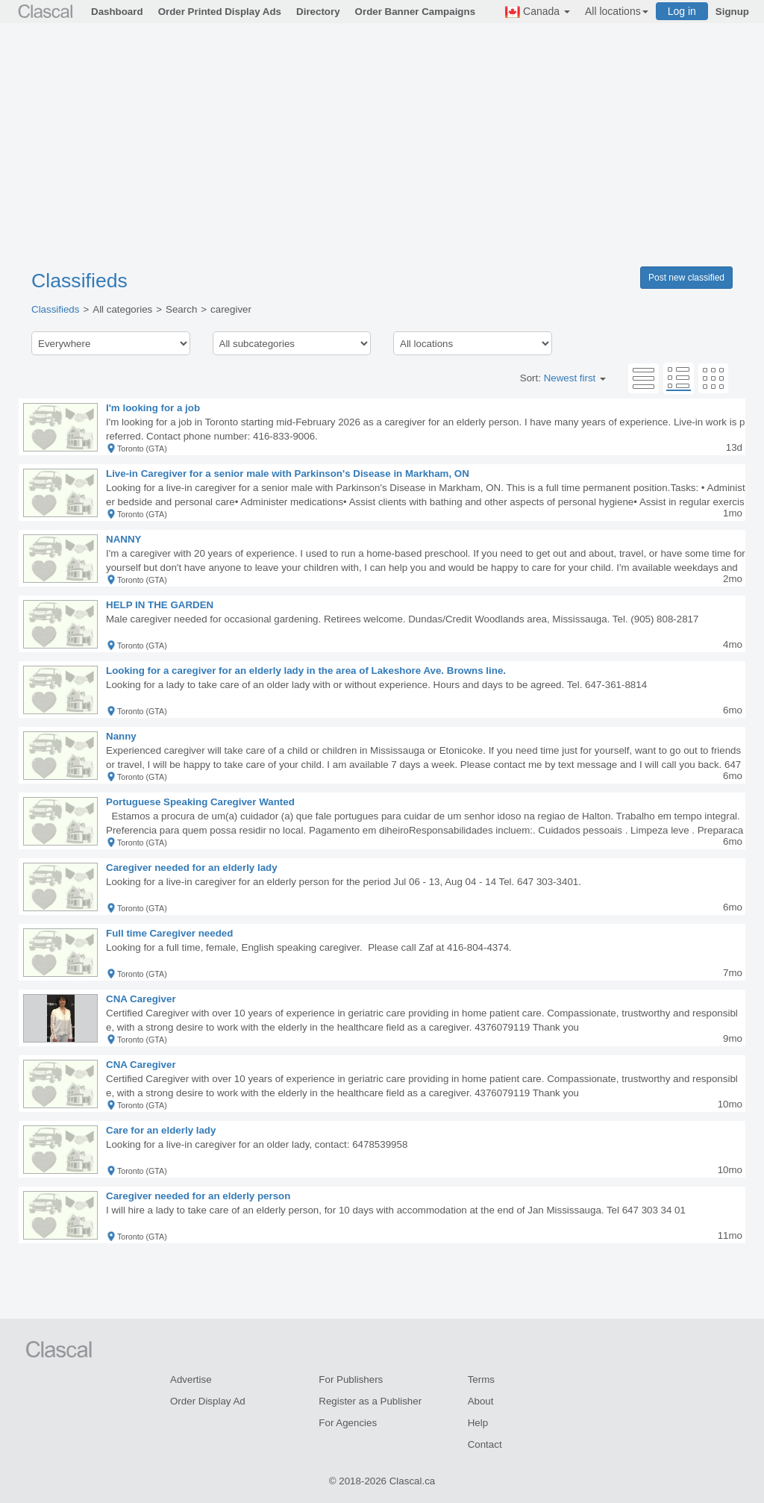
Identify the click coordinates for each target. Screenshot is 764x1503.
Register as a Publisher (370, 1401)
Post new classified (686, 277)
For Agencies (348, 1422)
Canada (537, 11)
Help (478, 1422)
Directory (318, 11)
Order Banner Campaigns (415, 11)
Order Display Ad (207, 1401)
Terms (481, 1379)
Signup (732, 11)
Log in (682, 11)
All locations (616, 11)
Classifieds (79, 280)
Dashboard (117, 11)
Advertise (191, 1379)
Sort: (563, 378)
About (481, 1401)
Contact (485, 1444)
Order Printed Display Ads (219, 11)
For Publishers (351, 1379)
